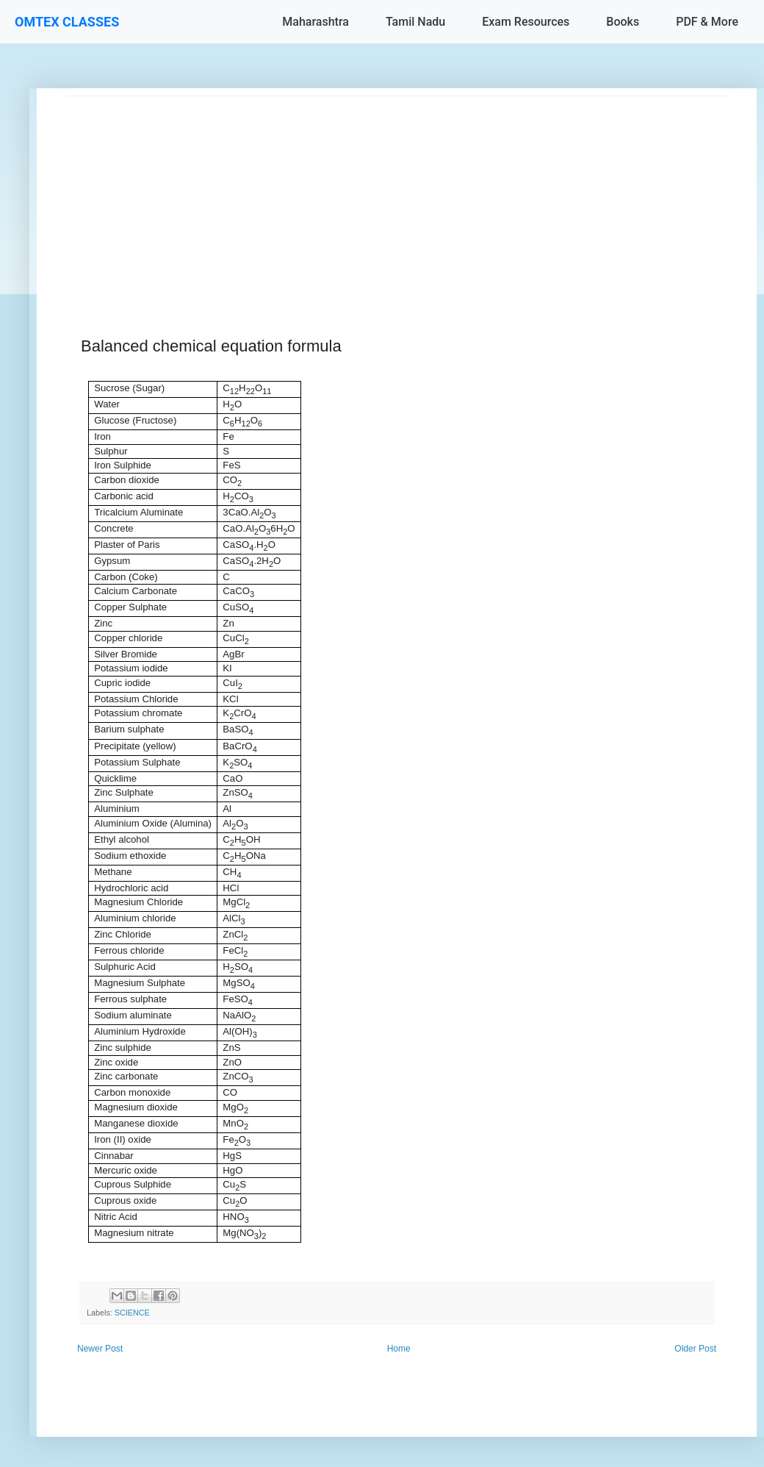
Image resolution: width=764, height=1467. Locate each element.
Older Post (695, 1348)
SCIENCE (132, 1312)
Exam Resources (525, 22)
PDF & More (707, 22)
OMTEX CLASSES (67, 21)
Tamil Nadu (415, 22)
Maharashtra (315, 22)
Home (399, 1348)
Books (622, 22)
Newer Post (100, 1348)
